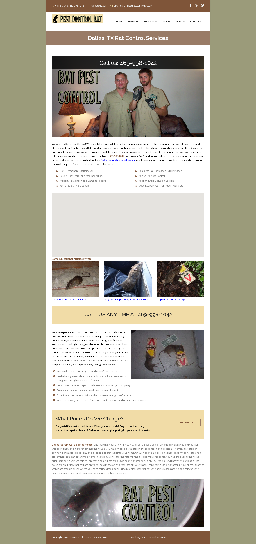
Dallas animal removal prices (118, 160)
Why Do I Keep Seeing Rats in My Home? (127, 299)
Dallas (180, 21)
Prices (167, 21)
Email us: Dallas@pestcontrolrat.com (133, 6)
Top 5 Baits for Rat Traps (171, 299)
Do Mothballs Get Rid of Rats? (69, 299)
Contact (196, 21)
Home (119, 21)
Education (150, 21)
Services (133, 21)
